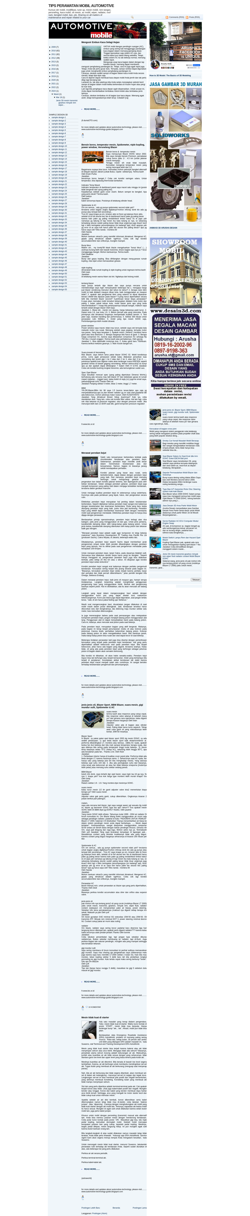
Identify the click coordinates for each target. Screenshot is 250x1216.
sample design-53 (59, 283)
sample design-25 (59, 194)
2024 (53, 91)
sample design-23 (59, 187)
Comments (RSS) (176, 17)
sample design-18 (59, 172)
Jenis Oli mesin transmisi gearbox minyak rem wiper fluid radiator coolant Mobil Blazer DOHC (181, 556)
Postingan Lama (140, 1208)
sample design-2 (59, 121)
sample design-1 (59, 117)
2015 (53, 65)
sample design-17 (59, 168)
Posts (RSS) (194, 17)
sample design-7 (59, 136)
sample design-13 (59, 156)
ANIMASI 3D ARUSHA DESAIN (163, 228)
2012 (53, 58)
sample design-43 (59, 251)
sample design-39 (59, 238)
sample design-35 (59, 226)
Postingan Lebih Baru (90, 1208)
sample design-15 (59, 162)
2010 (53, 51)
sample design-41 (59, 245)
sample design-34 (59, 222)
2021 (53, 84)
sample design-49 (59, 270)
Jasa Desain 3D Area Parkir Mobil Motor (180, 506)
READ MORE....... (92, 109)
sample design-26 (59, 197)
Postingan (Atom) (99, 1213)
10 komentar (94, 1007)
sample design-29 (59, 207)
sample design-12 (59, 152)
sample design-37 (59, 232)
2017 (53, 73)
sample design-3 (59, 124)
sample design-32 (59, 216)
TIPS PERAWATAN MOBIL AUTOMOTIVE (81, 6)
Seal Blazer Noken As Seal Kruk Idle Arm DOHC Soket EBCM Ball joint (180, 457)
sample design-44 (59, 254)
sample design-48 (59, 267)
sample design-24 (59, 191)
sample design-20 (59, 178)
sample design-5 (59, 130)
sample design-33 (59, 219)
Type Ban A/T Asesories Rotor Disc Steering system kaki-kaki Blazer (181, 490)
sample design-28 (59, 203)
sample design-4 (59, 127)
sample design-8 (59, 140)
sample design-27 (59, 200)
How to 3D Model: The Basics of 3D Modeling (170, 75)
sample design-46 (59, 261)
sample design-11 (59, 149)
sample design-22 (59, 184)
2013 (53, 62)
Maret (56, 94)
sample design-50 (59, 273)
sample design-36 (59, 229)
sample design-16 (59, 165)
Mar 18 (59, 97)
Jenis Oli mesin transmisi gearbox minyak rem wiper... (66, 102)
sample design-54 (59, 286)
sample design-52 (59, 280)
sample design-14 (59, 159)
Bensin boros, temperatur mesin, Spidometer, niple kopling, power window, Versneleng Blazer (113, 146)
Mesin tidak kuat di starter (95, 1017)
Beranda (116, 1208)
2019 (53, 76)
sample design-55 (59, 289)
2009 (53, 47)
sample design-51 (59, 277)
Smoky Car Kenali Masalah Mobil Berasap (181, 441)
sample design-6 (59, 133)
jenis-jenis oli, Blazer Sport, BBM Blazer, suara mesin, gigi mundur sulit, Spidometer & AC (112, 706)
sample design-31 (59, 213)
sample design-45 (59, 258)
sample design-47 (59, 264)
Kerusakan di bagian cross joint (163, 429)
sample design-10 (59, 146)
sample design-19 (59, 175)
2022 (53, 87)
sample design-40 (59, 242)
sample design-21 (59, 181)
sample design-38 (59, 235)
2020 (53, 80)
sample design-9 (59, 143)
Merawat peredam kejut (93, 453)
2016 (53, 69)
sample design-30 (59, 210)
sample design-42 (59, 248)
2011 (53, 54)
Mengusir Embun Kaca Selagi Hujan (100, 42)
